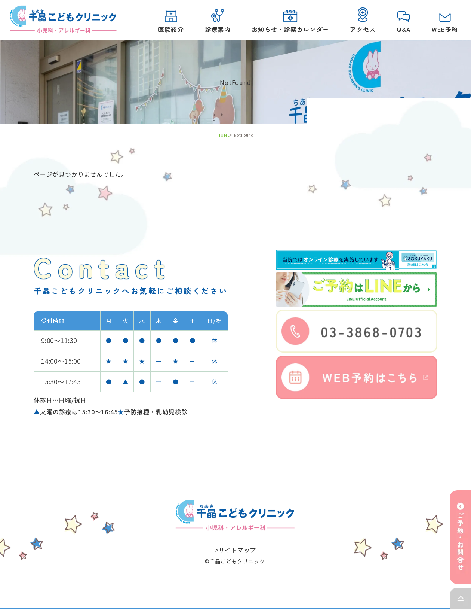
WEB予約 (445, 23)
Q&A (404, 22)
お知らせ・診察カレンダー (290, 22)
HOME (224, 135)
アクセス (363, 20)
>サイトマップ (235, 549)
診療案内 (217, 21)
